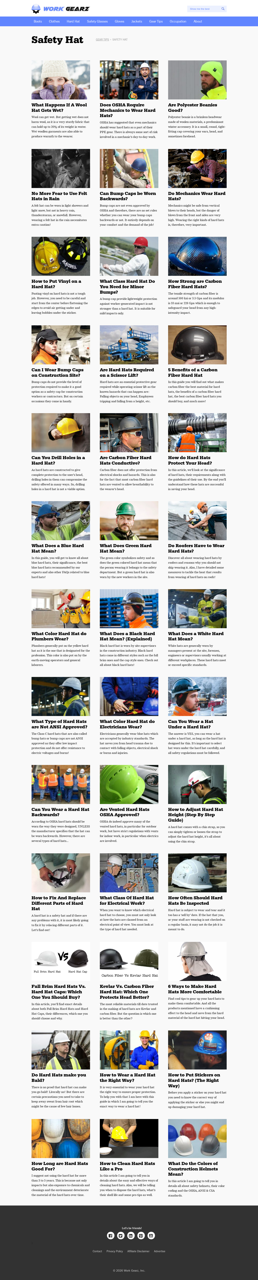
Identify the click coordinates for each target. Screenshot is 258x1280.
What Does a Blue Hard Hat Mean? (58, 548)
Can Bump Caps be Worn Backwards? (128, 196)
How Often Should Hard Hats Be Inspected (195, 900)
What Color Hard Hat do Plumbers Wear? (59, 636)
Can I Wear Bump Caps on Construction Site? (57, 372)
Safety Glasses (97, 21)
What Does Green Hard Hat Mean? (126, 548)
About (198, 21)
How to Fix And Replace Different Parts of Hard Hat (59, 903)
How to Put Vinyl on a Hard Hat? (56, 284)
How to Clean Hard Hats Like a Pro (127, 1166)
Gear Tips (156, 21)
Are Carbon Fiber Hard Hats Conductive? (125, 460)
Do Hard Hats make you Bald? (59, 1077)
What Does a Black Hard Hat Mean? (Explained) (127, 636)
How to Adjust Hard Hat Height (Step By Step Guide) (195, 815)
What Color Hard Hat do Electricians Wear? (127, 724)
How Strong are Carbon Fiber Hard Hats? (195, 284)
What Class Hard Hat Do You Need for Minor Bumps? (127, 287)
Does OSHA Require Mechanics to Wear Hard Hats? (128, 110)
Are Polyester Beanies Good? (192, 107)
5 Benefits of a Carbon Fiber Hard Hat (192, 372)
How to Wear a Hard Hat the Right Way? (127, 1077)
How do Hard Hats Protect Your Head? (190, 460)
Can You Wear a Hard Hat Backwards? (60, 812)
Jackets (136, 21)
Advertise (159, 1251)
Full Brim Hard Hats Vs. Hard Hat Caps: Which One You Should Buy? (59, 992)
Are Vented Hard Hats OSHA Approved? (124, 812)
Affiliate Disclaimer (138, 1251)
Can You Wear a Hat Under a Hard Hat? (190, 724)
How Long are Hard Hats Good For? (60, 1166)
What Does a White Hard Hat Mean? (196, 636)
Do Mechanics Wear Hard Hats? (197, 196)
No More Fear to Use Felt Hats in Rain (59, 196)
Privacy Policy (115, 1251)
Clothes (54, 21)
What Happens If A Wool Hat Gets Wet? (59, 107)
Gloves (119, 21)
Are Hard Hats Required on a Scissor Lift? (127, 372)
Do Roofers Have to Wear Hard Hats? (196, 548)
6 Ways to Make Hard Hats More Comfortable (195, 989)
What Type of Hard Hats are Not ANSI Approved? (59, 724)
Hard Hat (73, 21)
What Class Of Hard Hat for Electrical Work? (127, 900)
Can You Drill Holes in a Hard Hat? (58, 460)
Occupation (178, 21)
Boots (38, 21)
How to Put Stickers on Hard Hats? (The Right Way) (194, 1080)
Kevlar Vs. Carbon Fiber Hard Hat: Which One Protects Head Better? (127, 992)
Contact (97, 1251)
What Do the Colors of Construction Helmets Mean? (193, 1169)
